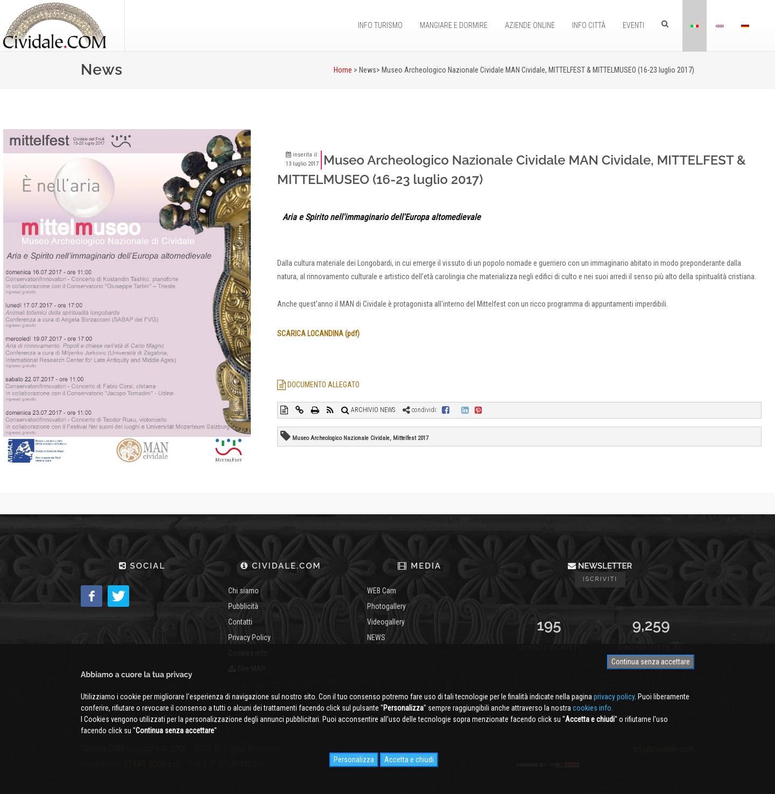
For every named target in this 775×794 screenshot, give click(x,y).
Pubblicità (243, 606)
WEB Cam (381, 590)
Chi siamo (243, 590)
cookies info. (593, 708)
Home (343, 70)
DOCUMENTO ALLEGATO (318, 384)
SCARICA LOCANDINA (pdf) (318, 333)
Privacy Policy (249, 637)
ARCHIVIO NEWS (368, 410)
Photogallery (386, 606)
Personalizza (354, 759)
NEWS (376, 637)
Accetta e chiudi (409, 759)
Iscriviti (600, 579)
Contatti (240, 622)
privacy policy (614, 696)
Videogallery (386, 622)
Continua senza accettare (650, 661)
